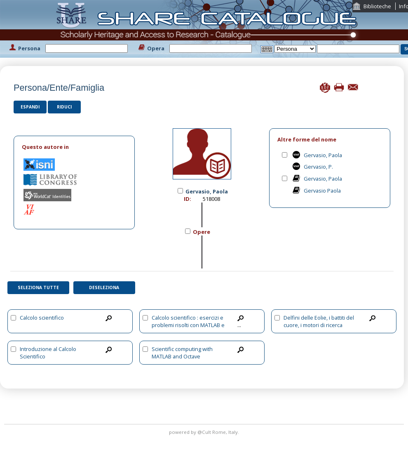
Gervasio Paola (322, 190)
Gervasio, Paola (323, 155)
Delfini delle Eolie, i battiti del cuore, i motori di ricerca (319, 321)
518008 (211, 199)
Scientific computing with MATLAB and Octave (182, 352)
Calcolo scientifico (42, 317)
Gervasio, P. (318, 166)
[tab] (74, 147)
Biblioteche (377, 6)
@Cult (204, 432)
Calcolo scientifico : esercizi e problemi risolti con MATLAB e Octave (188, 325)
